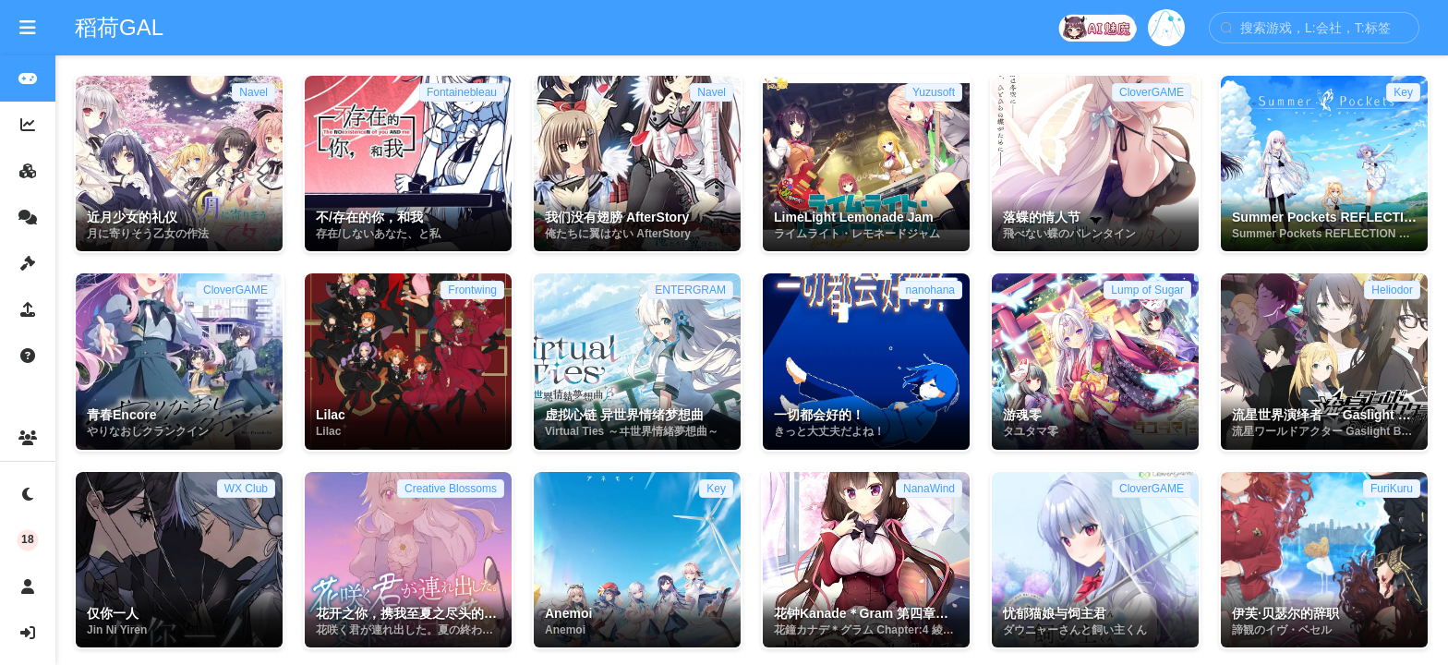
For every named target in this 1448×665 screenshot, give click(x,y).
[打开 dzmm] (1098, 27)
